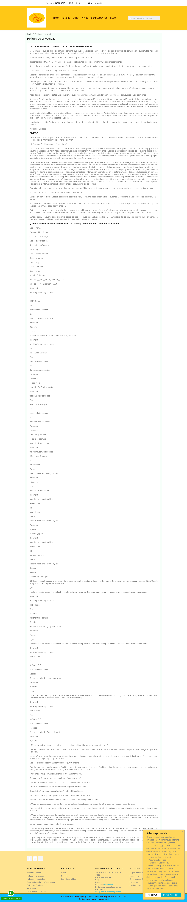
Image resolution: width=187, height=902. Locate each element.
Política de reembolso (36, 879)
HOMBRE (65, 18)
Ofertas (64, 873)
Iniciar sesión (134, 876)
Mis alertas (133, 882)
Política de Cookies (35, 885)
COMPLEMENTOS (99, 18)
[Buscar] (144, 18)
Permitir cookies (170, 895)
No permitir (153, 895)
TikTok (40, 858)
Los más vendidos (68, 879)
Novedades (66, 876)
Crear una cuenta (136, 879)
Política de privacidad (35, 876)
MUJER (76, 18)
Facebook (29, 858)
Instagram (35, 858)
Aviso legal (31, 888)
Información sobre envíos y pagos (41, 882)
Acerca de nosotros (35, 873)
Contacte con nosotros (37, 891)
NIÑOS (85, 18)
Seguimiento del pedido (139, 873)
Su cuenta (135, 868)
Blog (113, 18)
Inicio (56, 18)
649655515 (60, 3)
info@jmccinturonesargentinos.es (109, 892)
